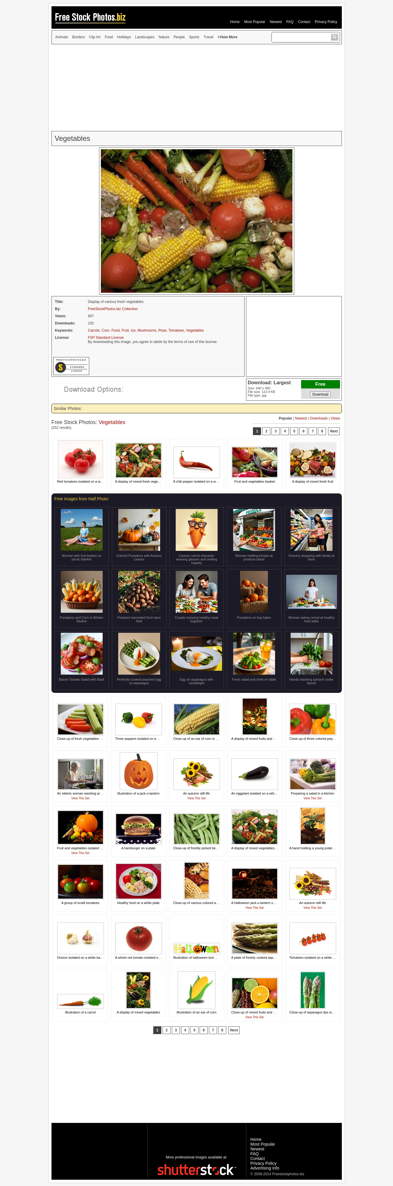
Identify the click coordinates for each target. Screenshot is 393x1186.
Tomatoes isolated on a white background (319, 957)
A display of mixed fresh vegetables (141, 481)
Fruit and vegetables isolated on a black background (95, 848)
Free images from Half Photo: (81, 498)
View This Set (80, 798)
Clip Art (95, 37)
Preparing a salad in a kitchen (312, 793)
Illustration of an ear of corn (196, 1012)
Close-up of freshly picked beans (197, 848)
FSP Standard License (106, 338)
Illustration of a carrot (80, 1012)
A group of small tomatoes (80, 903)
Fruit (125, 330)
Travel (208, 37)
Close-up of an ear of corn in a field (198, 738)
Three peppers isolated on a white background (149, 738)
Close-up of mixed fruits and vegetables (260, 1012)
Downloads (319, 418)
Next (334, 431)
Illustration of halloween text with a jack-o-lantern (208, 957)
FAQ (289, 22)
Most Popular (254, 22)
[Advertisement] (196, 87)
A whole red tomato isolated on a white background (152, 957)
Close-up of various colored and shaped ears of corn (211, 903)
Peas (162, 330)
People (179, 37)
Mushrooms (147, 330)
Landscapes (144, 37)
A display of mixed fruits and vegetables (260, 738)
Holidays (124, 37)
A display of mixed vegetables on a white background (270, 848)
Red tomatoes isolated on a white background (90, 481)
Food (109, 37)
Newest (276, 22)
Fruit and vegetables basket (254, 481)
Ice (133, 330)
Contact (304, 22)
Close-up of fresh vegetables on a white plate (90, 738)
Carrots (94, 330)
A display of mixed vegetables (138, 1012)
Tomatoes (176, 330)
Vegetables (195, 330)
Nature (164, 37)
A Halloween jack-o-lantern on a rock (258, 903)
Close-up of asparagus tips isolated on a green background (332, 1012)
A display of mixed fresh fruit (312, 481)
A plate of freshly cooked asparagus (257, 957)
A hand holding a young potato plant (315, 848)
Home (235, 22)
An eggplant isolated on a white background (263, 793)
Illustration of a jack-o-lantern (138, 793)
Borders (78, 37)
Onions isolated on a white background (85, 957)
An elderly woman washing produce (83, 793)
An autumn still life (196, 793)
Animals (61, 37)
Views (335, 418)
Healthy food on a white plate (138, 903)
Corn (106, 330)
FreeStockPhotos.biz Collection (113, 309)
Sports (194, 37)
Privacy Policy (326, 22)
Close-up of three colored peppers (314, 738)
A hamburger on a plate (138, 848)
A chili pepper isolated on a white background (206, 481)
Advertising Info (265, 1168)
